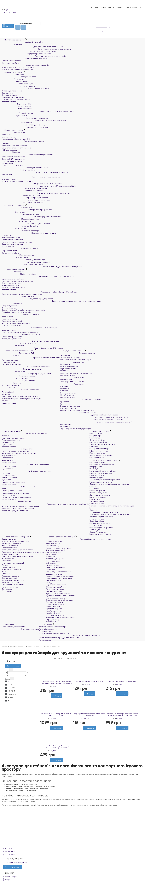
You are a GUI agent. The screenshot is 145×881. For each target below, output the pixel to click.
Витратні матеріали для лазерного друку (20, 396)
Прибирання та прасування (26, 471)
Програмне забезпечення (25, 127)
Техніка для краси (18, 486)
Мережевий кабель (10, 251)
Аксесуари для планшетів (25, 65)
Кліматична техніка (99, 431)
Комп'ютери (13, 132)
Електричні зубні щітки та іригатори (17, 556)
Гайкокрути (94, 469)
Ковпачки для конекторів (12, 240)
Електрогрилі (7, 458)
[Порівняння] (97, 22)
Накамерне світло (68, 393)
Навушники (65, 364)
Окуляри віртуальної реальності (30, 341)
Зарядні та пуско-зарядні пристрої (70, 635)
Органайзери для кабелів (13, 279)
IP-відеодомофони (54, 541)
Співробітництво (10, 877)
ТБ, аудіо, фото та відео (72, 351)
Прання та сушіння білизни (25, 464)
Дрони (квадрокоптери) (12, 337)
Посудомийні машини (11, 440)
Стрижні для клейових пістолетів (103, 512)
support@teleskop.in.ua (17, 863)
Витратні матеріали (20, 390)
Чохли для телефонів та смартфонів (17, 281)
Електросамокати (9, 548)
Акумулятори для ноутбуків (26, 54)
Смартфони (13, 272)
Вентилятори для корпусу (13, 97)
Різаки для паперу (18, 376)
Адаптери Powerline (20, 226)
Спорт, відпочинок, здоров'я (15, 537)
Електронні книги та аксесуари (30, 327)
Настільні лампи (53, 561)
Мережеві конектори (11, 237)
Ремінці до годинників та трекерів (16, 312)
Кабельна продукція (20, 248)
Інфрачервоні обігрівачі (99, 451)
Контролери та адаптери (25, 118)
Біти (91, 508)
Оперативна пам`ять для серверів (16, 148)
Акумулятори (65, 424)
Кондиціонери (95, 436)
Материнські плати (19, 77)
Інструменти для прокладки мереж (17, 242)
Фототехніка (72, 384)
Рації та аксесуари (19, 343)
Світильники (51, 563)
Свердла (93, 510)
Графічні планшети (10, 179)
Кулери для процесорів (12, 91)
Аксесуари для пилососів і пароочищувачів (20, 506)
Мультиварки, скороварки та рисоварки (19, 453)
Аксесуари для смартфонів (13, 287)
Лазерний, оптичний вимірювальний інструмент (109, 484)
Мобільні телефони (19, 274)
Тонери (5, 401)
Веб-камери (7, 175)
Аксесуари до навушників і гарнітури (76, 373)
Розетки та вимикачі (54, 602)
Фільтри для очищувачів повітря (102, 444)
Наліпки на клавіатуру (11, 61)
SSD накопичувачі (18, 84)
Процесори (13, 74)
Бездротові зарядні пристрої (27, 299)
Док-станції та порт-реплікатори (32, 47)
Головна (94, 7)
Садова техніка (96, 525)
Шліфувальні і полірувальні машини (104, 471)
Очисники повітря (97, 440)
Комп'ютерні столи (54, 611)
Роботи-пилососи (9, 478)
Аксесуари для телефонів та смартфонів (38, 276)
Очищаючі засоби (18, 381)
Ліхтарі (5, 565)
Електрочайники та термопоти (15, 451)
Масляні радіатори (97, 453)
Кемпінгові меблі (53, 613)
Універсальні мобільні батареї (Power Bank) (39, 292)
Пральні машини (9, 466)
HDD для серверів (9, 150)
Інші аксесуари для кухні (56, 598)
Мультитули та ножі (10, 587)
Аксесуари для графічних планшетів (17, 181)
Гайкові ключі (94, 499)
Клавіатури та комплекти (25, 168)
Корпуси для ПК (16, 104)
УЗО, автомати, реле (55, 604)
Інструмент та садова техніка (104, 460)
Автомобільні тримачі (48, 629)
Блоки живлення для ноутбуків (29, 51)
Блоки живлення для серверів (14, 146)
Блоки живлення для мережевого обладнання (42, 267)
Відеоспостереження (55, 567)
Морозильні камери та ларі (13, 438)
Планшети (12, 44)
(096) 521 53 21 (9, 851)
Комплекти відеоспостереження (60, 576)
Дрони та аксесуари (21, 334)
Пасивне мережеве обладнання (30, 233)
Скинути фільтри (13, 666)
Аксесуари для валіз (10, 576)
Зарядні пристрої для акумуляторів (75, 428)
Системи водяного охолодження (16, 99)
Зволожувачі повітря (98, 442)
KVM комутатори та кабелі (26, 262)
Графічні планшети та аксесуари (31, 177)
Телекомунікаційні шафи (23, 260)
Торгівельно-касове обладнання (31, 358)
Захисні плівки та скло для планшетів (18, 67)
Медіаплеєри (66, 380)
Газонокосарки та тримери (101, 528)
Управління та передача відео (59, 578)
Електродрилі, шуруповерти (101, 464)
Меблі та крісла (53, 607)
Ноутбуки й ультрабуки (23, 42)
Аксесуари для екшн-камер (72, 382)
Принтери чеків (8, 362)
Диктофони (13, 346)
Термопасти (7, 93)
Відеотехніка (72, 377)
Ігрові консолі (7, 317)
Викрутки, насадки (97, 497)
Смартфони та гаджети (13, 270)
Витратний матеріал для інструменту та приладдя (111, 506)
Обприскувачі (95, 530)
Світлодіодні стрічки (55, 559)
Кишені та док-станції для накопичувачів (38, 111)
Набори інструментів (98, 493)
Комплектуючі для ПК (12, 72)
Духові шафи (7, 444)
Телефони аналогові (10, 385)
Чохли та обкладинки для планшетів (17, 69)
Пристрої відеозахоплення (26, 200)
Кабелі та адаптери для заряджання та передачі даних (51, 301)
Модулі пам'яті (15, 81)
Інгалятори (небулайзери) (13, 563)
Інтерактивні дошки (78, 412)
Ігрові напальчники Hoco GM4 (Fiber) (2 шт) (89, 681)
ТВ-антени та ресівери (70, 357)
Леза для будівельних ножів (101, 517)
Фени (4, 489)
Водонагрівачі (95, 433)
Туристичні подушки (10, 582)
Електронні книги (9, 330)
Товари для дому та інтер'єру (60, 537)
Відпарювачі (7, 480)
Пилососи (6, 473)
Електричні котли (96, 457)
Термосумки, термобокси (13, 580)
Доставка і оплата (115, 7)
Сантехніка (51, 622)
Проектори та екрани (80, 399)
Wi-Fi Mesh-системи (20, 214)
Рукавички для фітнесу (11, 543)
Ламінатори (13, 371)
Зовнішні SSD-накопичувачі (13, 157)
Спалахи (64, 391)
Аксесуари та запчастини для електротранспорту (24, 552)
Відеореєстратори (54, 574)
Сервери (6, 143)
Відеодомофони (53, 543)
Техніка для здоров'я (10, 554)
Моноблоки (7, 134)
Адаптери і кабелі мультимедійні (89, 415)
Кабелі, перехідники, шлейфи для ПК (34, 120)
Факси (8, 387)
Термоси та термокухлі (56, 585)
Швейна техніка (16, 502)
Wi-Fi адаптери (16, 221)
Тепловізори (7, 589)
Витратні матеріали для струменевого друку (21, 399)
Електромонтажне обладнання (59, 600)
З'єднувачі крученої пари (12, 244)
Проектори (65, 402)
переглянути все (9, 102)
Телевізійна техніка (77, 353)
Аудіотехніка (72, 362)
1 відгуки (53, 686)
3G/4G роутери (17, 207)
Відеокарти (13, 79)
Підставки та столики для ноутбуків (33, 56)
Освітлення (51, 554)
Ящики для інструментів (99, 495)
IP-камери (50, 569)
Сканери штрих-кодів (11, 364)
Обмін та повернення (133, 7)
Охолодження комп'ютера (25, 88)
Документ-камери (68, 408)
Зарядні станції (52, 620)
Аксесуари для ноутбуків (24, 58)
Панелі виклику (52, 546)
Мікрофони (65, 371)
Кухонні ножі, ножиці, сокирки (58, 593)
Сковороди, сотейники (56, 587)
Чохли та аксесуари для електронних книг (20, 332)
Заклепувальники (96, 501)
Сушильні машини (9, 469)
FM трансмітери (46, 631)
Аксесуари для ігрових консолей (16, 323)
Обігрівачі (93, 446)
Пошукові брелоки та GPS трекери (33, 348)
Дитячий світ (9, 624)
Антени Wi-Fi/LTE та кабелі (26, 224)
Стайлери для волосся (12, 491)
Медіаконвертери (18, 255)
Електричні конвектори (99, 449)
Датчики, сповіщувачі (55, 550)
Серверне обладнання (23, 141)
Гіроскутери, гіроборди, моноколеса (17, 550)
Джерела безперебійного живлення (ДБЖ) (39, 186)
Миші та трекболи (18, 170)
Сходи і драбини (96, 521)
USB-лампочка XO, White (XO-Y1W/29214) (122, 681)
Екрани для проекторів (70, 406)
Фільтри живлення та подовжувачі (32, 183)
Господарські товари (55, 615)
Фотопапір (6, 394)
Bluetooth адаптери (20, 231)
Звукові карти (14, 115)
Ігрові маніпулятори (10, 319)
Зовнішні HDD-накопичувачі (13, 159)
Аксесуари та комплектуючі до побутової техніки (45, 504)
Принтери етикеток (10, 360)
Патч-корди (7, 235)
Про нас (103, 7)
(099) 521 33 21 (9, 855)
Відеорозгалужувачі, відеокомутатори (94, 417)
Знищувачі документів (21, 369)
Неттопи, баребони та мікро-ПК (16, 139)
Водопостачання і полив (100, 534)
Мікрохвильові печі (9, 455)
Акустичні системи (68, 369)
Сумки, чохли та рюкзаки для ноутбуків (36, 49)
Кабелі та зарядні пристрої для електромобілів (59, 638)
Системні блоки (8, 137)
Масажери (6, 561)
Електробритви (8, 495)
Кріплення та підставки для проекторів (77, 410)
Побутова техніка (11, 431)
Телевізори (65, 355)
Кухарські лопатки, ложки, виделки (61, 596)
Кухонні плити (8, 442)
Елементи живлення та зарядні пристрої (96, 422)
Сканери (10, 355)
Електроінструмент (97, 462)
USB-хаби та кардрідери (24, 188)
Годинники (12, 303)
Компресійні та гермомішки (13, 585)
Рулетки (93, 486)
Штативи (64, 386)
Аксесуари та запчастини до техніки (18, 508)
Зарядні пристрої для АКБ (25, 198)
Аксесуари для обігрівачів (100, 455)
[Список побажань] (97, 19)
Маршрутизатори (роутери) (27, 210)
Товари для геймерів (20, 314)
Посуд (49, 583)
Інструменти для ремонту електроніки (36, 193)
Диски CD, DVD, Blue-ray (12, 165)
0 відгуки (86, 684)
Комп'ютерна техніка (12, 130)
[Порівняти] (90, 731)
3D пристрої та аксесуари (26, 366)
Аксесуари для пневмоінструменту (104, 480)
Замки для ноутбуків (10, 63)
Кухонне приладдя (54, 591)
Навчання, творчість (20, 629)
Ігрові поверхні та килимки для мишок (35, 172)
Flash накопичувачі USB (12, 161)
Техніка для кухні (17, 449)
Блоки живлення (16, 106)
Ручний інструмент (97, 490)
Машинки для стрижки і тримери (16, 493)
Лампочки (50, 556)
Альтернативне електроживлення (60, 617)
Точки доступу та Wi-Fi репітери (31, 217)
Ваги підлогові (8, 558)
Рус (6, 9)
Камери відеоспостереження (58, 572)
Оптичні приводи (17, 113)
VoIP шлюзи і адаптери (22, 264)
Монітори (11, 152)
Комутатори (13, 212)
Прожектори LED (53, 565)
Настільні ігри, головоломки (13, 627)
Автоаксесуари (45, 640)
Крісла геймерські (54, 609)
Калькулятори (15, 378)
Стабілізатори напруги (23, 190)
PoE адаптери (15, 257)
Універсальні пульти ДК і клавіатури (75, 360)
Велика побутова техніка (24, 433)
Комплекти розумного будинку (59, 548)
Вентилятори (95, 438)
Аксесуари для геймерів (12, 321)
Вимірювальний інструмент (101, 482)
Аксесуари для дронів (11, 339)
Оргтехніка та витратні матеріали (18, 351)
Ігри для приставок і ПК (12, 325)
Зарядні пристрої (18, 296)
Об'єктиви (64, 388)
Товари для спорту (10, 539)
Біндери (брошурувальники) (26, 374)
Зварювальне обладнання (100, 473)
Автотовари (45, 624)
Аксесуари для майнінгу (23, 125)
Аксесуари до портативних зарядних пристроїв (22, 294)
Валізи (4, 571)
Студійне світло (67, 395)
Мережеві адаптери (20, 219)
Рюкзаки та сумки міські (12, 569)
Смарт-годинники (9, 306)
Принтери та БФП (18, 353)
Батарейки (65, 426)
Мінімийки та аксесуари (99, 523)
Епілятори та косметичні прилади (16, 497)
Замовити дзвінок (13, 867)
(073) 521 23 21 (9, 848)
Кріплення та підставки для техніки (91, 420)
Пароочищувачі (8, 475)
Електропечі (7, 460)
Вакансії (6, 879)
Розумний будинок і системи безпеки (78, 539)
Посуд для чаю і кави (55, 589)
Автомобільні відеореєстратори (52, 627)
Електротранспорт (10, 545)
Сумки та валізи (8, 567)
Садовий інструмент (98, 532)
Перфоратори (95, 467)
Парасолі (6, 574)
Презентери (65, 404)
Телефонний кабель (10, 253)
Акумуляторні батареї (22, 195)
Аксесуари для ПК (18, 122)
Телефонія (12, 383)
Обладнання (94, 488)
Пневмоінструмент (97, 477)
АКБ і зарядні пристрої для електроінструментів (110, 514)
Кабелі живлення (17, 108)
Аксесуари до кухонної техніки (15, 511)
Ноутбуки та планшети (13, 40)
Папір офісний (8, 392)
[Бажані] (88, 731)
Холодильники (8, 436)
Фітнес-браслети (9, 308)
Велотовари (7, 591)
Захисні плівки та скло (11, 283)
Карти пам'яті (7, 163)
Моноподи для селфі (10, 285)
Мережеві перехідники (22, 202)
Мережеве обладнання (13, 205)
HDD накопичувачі (18, 86)
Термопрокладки (9, 95)
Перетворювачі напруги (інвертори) (54, 633)
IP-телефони (14, 228)
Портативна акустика (69, 366)
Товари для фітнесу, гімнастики (15, 541)
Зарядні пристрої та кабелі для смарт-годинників (23, 310)
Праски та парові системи (13, 482)
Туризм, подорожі (9, 578)
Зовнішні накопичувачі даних (27, 154)
